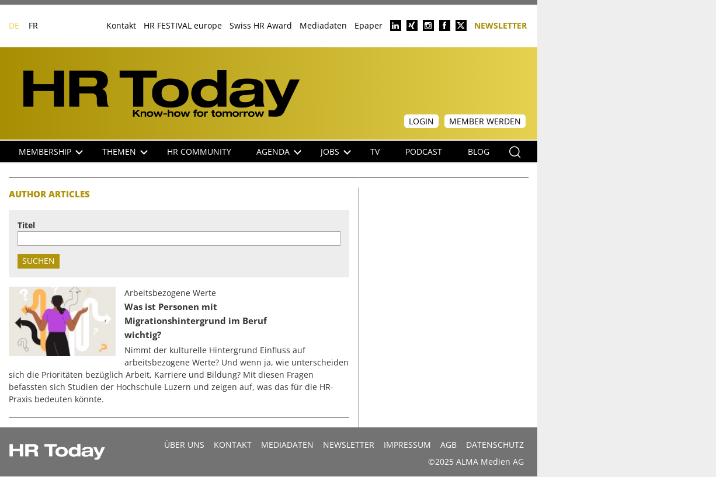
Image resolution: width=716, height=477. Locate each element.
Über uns (184, 444)
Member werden (485, 121)
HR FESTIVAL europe (183, 25)
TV (375, 151)
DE (14, 25)
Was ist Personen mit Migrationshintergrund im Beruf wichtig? (195, 321)
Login (421, 121)
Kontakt (121, 25)
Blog (478, 151)
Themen (125, 151)
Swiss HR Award (261, 25)
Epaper (368, 25)
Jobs (336, 151)
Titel (26, 225)
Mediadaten (323, 25)
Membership (51, 151)
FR (33, 25)
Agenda (278, 151)
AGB (448, 444)
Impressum (407, 444)
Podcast (423, 151)
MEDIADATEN (287, 444)
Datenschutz (495, 444)
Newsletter (500, 25)
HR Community (199, 151)
